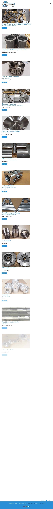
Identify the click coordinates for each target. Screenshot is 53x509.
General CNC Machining (6, 160)
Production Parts (20, 105)
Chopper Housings (9, 104)
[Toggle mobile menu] (50, 3)
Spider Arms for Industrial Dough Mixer (16, 24)
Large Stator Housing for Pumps (14, 49)
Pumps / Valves (4, 51)
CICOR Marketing (42, 503)
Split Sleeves (7, 158)
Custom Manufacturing (6, 25)
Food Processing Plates (11, 213)
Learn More (4, 27)
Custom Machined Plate (11, 131)
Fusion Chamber (8, 186)
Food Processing (13, 25)
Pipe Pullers (6, 240)
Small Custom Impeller (10, 77)
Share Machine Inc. (31, 503)
